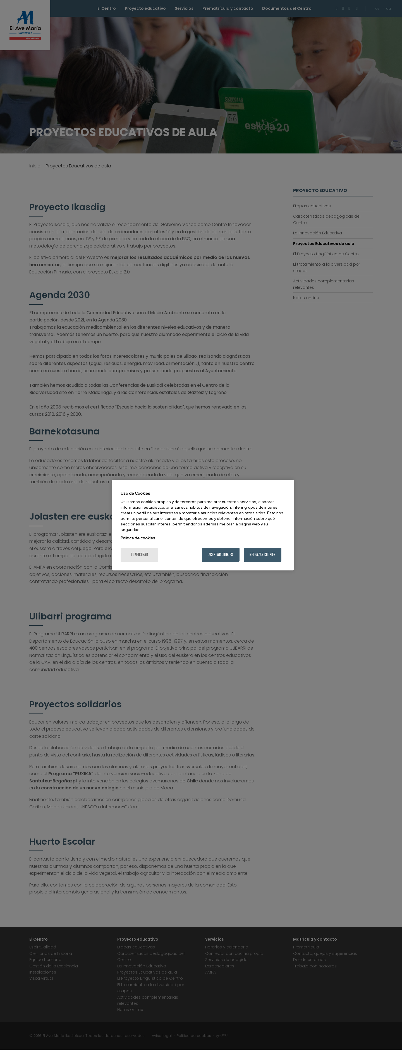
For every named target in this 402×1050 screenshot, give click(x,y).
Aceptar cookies (221, 554)
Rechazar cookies (262, 554)
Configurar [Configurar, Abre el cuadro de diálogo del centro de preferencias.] (139, 554)
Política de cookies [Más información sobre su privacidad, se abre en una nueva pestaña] (138, 537)
